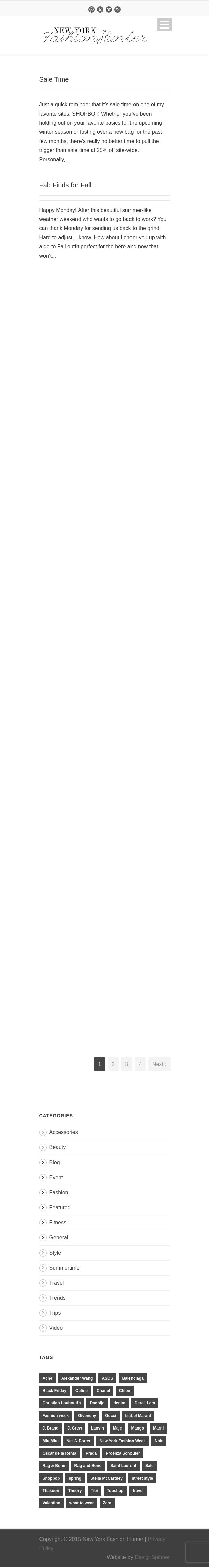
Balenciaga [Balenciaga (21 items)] (132, 1378)
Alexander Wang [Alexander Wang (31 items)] (77, 1378)
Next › (159, 1064)
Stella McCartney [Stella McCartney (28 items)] (106, 1478)
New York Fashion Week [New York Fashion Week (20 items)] (123, 1441)
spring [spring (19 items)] (75, 1478)
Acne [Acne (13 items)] (47, 1378)
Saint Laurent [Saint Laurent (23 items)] (123, 1465)
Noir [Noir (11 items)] (159, 1441)
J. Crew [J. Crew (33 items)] (75, 1428)
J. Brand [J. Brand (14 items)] (51, 1428)
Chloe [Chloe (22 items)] (124, 1390)
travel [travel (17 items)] (138, 1490)
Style (55, 1253)
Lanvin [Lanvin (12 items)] (97, 1428)
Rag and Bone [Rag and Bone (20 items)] (88, 1465)
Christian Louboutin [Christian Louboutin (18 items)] (62, 1403)
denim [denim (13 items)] (119, 1403)
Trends (57, 1298)
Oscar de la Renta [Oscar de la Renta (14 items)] (59, 1453)
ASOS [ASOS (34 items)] (107, 1378)
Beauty (57, 1147)
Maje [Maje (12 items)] (117, 1428)
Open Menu (164, 24)
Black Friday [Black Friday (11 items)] (54, 1390)
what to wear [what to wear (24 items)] (81, 1503)
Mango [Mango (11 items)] (137, 1428)
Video (56, 1328)
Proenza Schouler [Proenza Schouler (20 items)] (123, 1453)
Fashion (58, 1192)
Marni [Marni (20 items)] (158, 1428)
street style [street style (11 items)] (142, 1478)
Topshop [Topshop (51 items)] (115, 1490)
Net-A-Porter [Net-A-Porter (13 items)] (78, 1441)
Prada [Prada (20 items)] (91, 1453)
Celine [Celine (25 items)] (81, 1390)
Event (56, 1177)
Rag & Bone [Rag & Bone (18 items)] (54, 1465)
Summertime (64, 1268)
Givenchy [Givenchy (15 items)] (87, 1415)
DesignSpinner (152, 1557)
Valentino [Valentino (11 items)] (51, 1503)
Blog (54, 1162)
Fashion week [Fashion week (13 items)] (56, 1415)
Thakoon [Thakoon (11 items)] (51, 1490)
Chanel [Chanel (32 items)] (103, 1390)
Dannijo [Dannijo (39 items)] (97, 1403)
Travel (56, 1283)
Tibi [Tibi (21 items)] (94, 1490)
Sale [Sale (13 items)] (149, 1465)
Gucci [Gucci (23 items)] (110, 1415)
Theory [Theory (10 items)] (75, 1490)
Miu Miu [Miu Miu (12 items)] (50, 1441)
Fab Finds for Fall (65, 185)
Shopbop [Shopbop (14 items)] (51, 1478)
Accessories (63, 1132)
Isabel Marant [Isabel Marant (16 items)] (138, 1415)
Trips (55, 1313)
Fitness (58, 1222)
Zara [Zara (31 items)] (107, 1503)
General (58, 1237)
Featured (60, 1207)
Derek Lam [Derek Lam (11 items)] (145, 1403)
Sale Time (54, 79)
